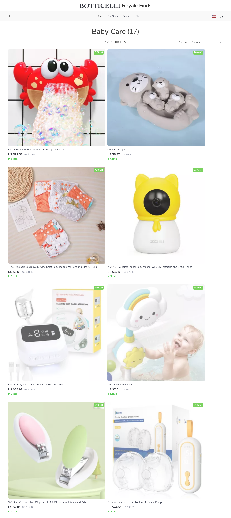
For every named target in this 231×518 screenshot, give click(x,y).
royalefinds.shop (175, 445)
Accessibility (112, 511)
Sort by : (183, 44)
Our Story (113, 16)
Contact (127, 16)
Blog (138, 16)
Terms (95, 511)
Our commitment (175, 467)
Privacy (102, 511)
